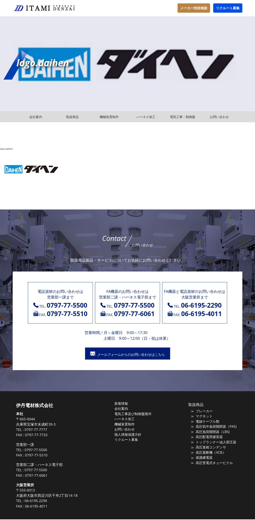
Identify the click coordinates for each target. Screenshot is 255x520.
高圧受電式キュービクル (210, 461)
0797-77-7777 (43, 430)
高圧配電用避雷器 (206, 436)
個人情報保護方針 (132, 434)
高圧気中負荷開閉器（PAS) (212, 426)
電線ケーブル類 (204, 422)
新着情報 (125, 404)
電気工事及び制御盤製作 (136, 414)
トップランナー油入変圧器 (212, 441)
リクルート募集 (228, 8)
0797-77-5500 (43, 450)
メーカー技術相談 (193, 8)
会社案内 (125, 409)
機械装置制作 (128, 424)
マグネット (201, 416)
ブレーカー (201, 412)
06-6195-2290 (43, 501)
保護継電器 (201, 456)
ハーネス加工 (128, 419)
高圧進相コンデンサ (207, 446)
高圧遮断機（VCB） (207, 451)
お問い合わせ (128, 429)
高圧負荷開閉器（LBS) (209, 431)
